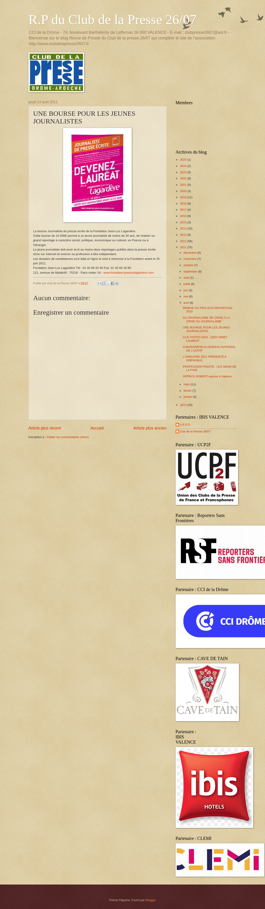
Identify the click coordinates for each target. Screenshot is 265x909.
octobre (189, 265)
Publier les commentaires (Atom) (68, 437)
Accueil (97, 428)
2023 (183, 172)
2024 (183, 166)
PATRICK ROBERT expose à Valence (207, 376)
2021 (183, 184)
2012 (183, 241)
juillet (187, 284)
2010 (183, 405)
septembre (191, 271)
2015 (183, 222)
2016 (183, 216)
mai (186, 296)
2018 (183, 203)
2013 (183, 234)
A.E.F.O (185, 424)
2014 (183, 228)
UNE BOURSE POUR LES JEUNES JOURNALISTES (206, 329)
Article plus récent (45, 428)
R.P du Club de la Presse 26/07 (113, 19)
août (187, 277)
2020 (183, 191)
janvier (188, 396)
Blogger (150, 900)
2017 (183, 209)
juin (186, 290)
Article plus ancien (149, 428)
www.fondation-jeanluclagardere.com (128, 272)
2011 (183, 247)
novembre (190, 258)
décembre (190, 252)
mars (187, 384)
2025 (183, 159)
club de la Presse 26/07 (195, 431)
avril (187, 302)
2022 (183, 178)
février (188, 390)
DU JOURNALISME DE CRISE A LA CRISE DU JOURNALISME (206, 319)
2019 (183, 197)
